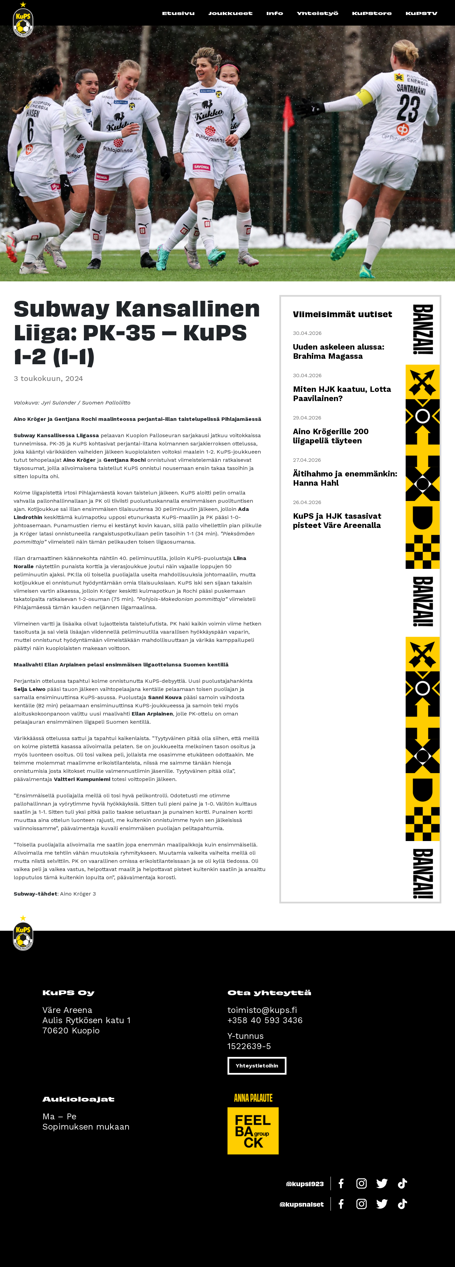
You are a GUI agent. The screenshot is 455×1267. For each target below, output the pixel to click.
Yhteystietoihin (257, 1065)
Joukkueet (230, 13)
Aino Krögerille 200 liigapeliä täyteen (331, 436)
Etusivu (178, 13)
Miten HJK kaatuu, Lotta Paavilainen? (342, 394)
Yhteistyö (317, 13)
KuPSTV (422, 13)
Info (274, 13)
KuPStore (372, 13)
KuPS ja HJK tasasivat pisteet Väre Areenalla (337, 521)
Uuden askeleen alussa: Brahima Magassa (338, 351)
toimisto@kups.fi (262, 1010)
